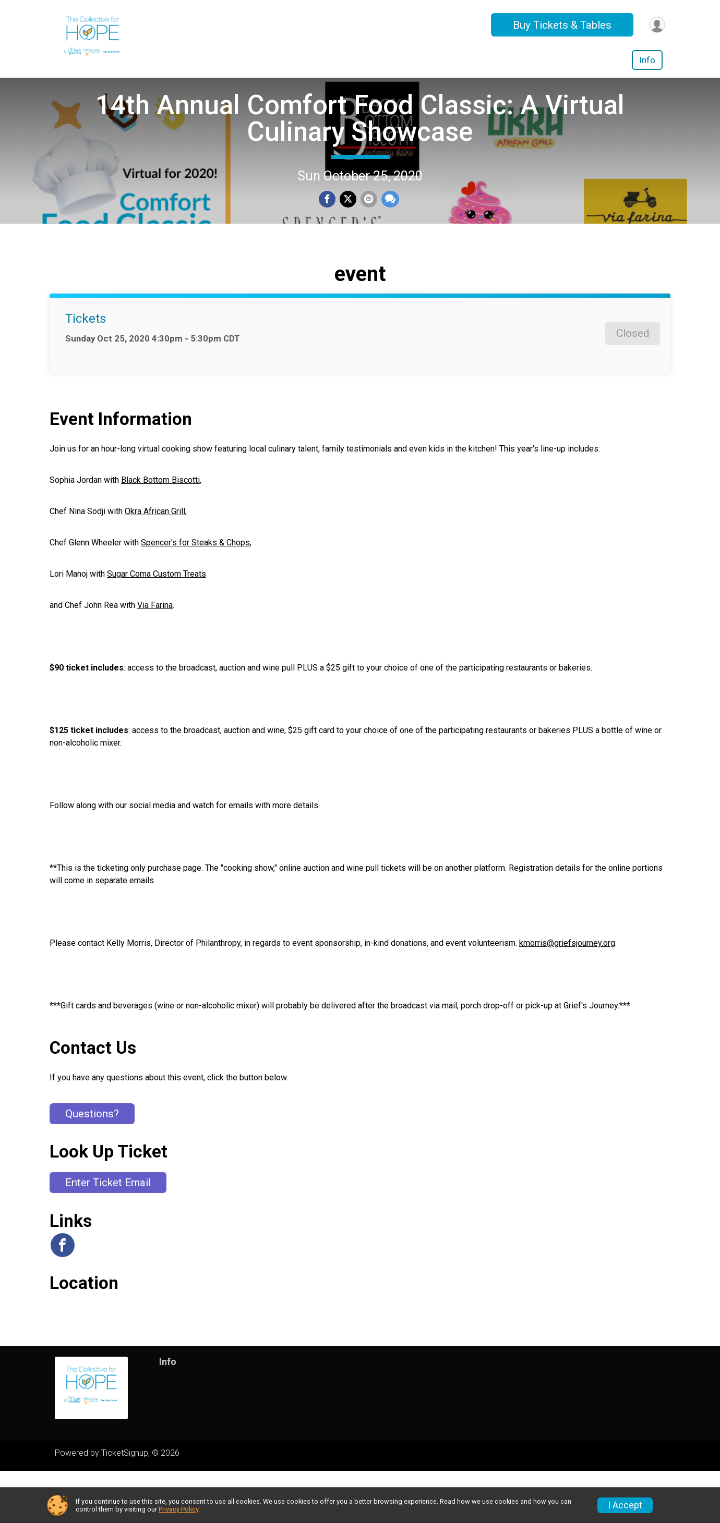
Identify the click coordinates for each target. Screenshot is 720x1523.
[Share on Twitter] (348, 226)
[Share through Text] (388, 226)
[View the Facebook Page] (62, 1297)
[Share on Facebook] (328, 226)
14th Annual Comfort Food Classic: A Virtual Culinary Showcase (360, 144)
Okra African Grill (155, 563)
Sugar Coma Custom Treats (156, 626)
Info (647, 60)
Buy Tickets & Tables (559, 25)
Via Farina (155, 657)
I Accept (625, 1505)
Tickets (85, 370)
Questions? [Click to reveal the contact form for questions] (92, 1166)
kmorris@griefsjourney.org (567, 995)
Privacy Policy (178, 1509)
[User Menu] (655, 24)
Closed (632, 385)
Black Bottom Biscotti (160, 532)
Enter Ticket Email (108, 1234)
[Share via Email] (367, 226)
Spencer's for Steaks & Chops (195, 595)
